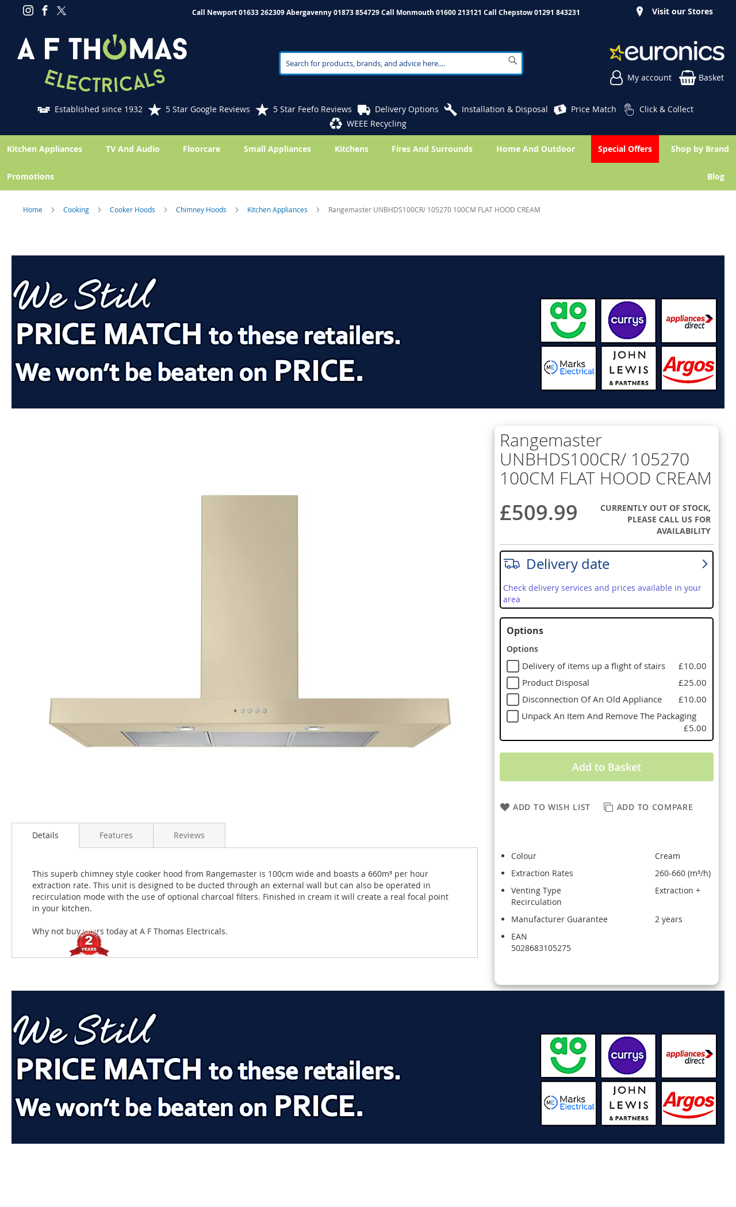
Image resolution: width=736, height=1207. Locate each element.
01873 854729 (356, 12)
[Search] (513, 60)
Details (45, 835)
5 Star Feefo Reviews (312, 109)
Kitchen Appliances (278, 209)
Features (116, 835)
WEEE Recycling (377, 123)
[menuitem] (718, 176)
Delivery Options (407, 109)
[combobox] (401, 63)
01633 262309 (262, 12)
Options (525, 630)
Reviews (189, 835)
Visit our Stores (682, 11)
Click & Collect (666, 109)
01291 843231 (557, 12)
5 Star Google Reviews (208, 109)
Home (33, 209)
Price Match (593, 109)
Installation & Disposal (505, 109)
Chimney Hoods (202, 209)
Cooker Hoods (133, 209)
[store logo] (102, 63)
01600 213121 (459, 12)
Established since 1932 (99, 109)
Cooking (77, 209)
